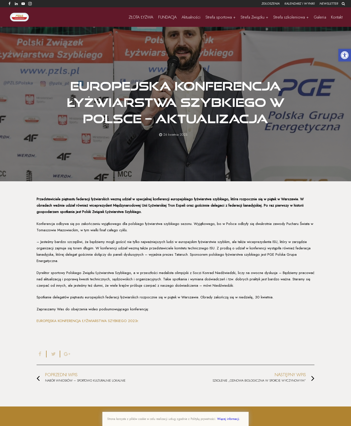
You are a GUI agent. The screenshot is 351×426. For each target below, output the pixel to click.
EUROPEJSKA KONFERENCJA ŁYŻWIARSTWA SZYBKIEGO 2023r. (88, 321)
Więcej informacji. (228, 419)
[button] (344, 55)
